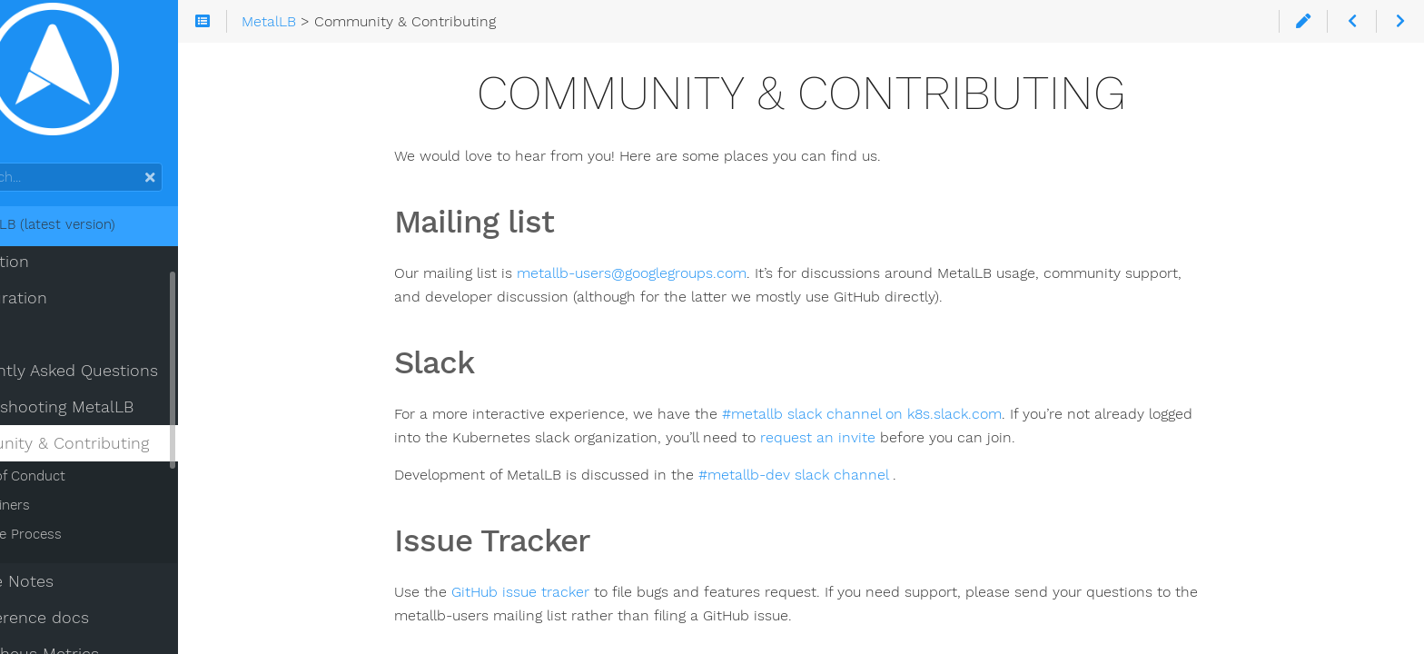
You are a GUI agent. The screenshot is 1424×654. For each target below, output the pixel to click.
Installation (58, 274)
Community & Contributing (118, 456)
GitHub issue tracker (568, 591)
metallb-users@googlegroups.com (679, 273)
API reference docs (88, 630)
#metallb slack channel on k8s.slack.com (909, 413)
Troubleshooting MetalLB (110, 420)
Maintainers (65, 518)
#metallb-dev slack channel (843, 474)
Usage (37, 347)
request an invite (865, 437)
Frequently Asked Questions (122, 383)
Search (15, 175)
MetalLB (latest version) (101, 237)
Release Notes (70, 594)
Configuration (67, 311)
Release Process (81, 547)
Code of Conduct (83, 489)
